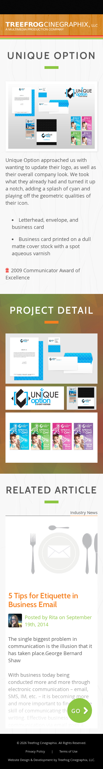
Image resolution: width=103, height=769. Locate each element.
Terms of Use (68, 751)
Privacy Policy (35, 751)
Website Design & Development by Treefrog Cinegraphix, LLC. (51, 760)
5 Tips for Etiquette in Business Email (43, 600)
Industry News (84, 512)
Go (76, 711)
